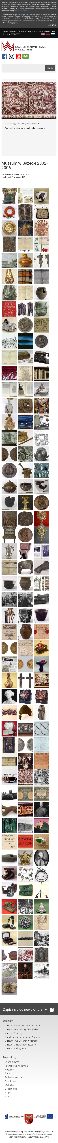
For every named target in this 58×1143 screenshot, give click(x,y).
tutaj (16, 23)
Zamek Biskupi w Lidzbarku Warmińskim (24, 1037)
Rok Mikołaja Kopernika (16, 1066)
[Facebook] (5, 56)
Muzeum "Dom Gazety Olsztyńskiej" (22, 1029)
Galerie (40, 31)
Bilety (7, 1073)
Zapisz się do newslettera (25, 1009)
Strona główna (12, 1062)
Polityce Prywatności (20, 10)
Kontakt (8, 1096)
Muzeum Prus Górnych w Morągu (21, 1041)
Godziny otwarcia (13, 1077)
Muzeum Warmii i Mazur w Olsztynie (19, 31)
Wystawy (9, 1069)
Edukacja (9, 1085)
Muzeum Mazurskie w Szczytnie (20, 1044)
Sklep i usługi (11, 1089)
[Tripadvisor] (25, 56)
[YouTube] (18, 56)
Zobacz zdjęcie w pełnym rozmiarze (22, 123)
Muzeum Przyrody (13, 1033)
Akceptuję (52, 25)
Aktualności (10, 1081)
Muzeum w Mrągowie (15, 1048)
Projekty (9, 1092)
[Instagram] (12, 56)
